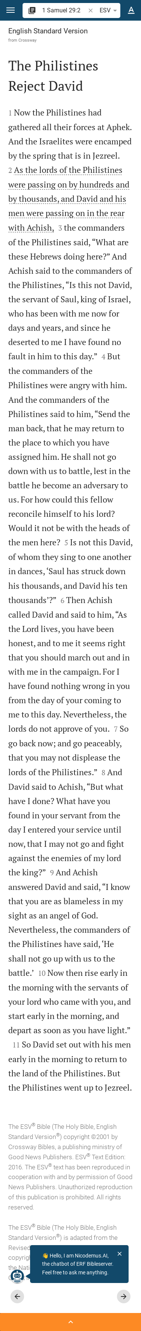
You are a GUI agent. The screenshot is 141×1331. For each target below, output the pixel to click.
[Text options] (131, 10)
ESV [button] (110, 10)
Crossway (27, 40)
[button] (10, 10)
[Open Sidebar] (70, 1322)
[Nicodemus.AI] (17, 1276)
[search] (64, 10)
